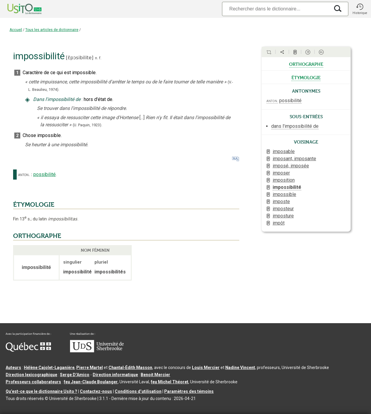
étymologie (306, 77)
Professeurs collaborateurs (33, 381)
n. (96, 58)
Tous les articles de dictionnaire (51, 30)
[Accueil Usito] (18, 9)
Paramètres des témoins (189, 391)
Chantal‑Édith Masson (130, 367)
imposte (281, 201)
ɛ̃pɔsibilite (79, 57)
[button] (360, 9)
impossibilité (287, 187)
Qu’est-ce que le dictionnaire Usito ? (41, 391)
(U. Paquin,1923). (87, 125)
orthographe (306, 63)
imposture (283, 216)
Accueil (16, 30)
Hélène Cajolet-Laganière (49, 367)
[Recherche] (276, 8)
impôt (279, 223)
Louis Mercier (206, 367)
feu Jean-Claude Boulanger (91, 381)
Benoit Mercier (155, 374)
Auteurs (13, 367)
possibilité (44, 174)
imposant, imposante (294, 158)
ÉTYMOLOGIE (33, 204)
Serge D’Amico (74, 374)
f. (100, 58)
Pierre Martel (89, 367)
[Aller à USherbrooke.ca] (97, 350)
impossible (284, 194)
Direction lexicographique (31, 374)
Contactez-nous (96, 391)
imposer (281, 173)
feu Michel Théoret (169, 381)
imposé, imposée (291, 166)
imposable (284, 151)
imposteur (283, 208)
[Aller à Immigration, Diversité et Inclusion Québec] (28, 350)
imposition (284, 180)
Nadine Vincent (240, 367)
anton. (24, 174)
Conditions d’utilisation (138, 391)
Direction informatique (115, 374)
